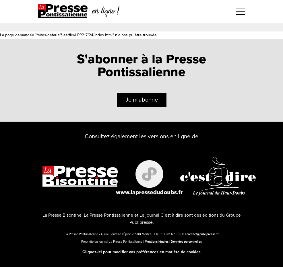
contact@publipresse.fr (203, 234)
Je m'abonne (141, 99)
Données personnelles (186, 242)
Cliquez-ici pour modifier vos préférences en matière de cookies (141, 252)
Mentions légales (156, 242)
